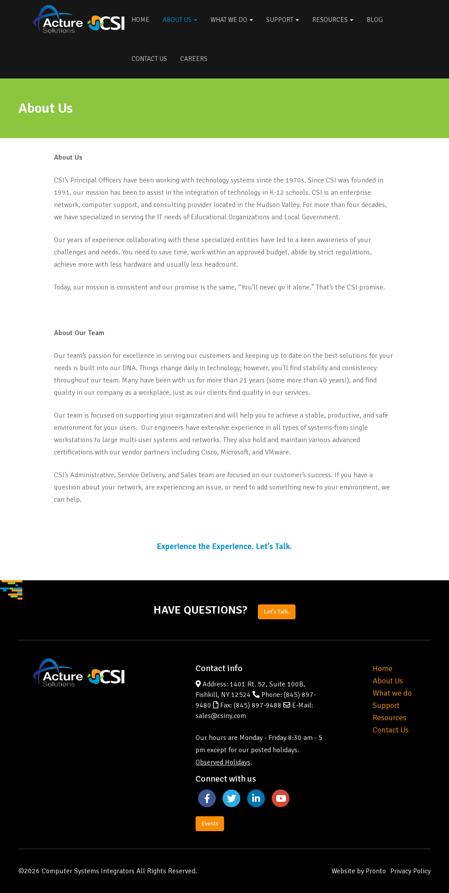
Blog (375, 20)
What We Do (231, 20)
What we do (392, 693)
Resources (332, 20)
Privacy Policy (410, 871)
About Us (180, 20)
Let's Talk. (277, 611)
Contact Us (149, 59)
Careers (193, 59)
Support (282, 20)
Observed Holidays (223, 762)
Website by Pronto (358, 871)
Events (209, 823)
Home (141, 20)
